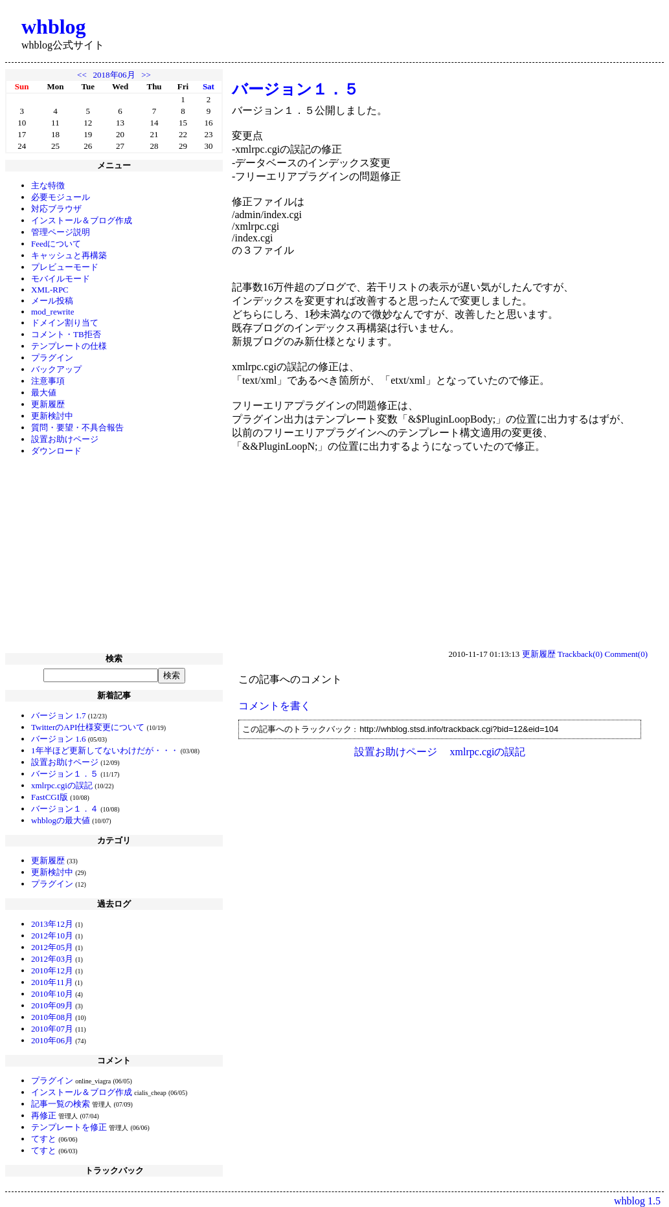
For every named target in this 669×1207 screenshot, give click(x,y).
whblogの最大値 (60, 820)
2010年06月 (52, 1040)
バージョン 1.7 (58, 715)
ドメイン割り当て (64, 322)
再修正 (43, 1115)
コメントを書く (274, 705)
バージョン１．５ (64, 774)
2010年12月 (52, 970)
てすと (43, 1139)
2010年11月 (52, 982)
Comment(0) (626, 654)
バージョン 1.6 (58, 739)
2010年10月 (52, 994)
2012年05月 (52, 947)
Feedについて (56, 244)
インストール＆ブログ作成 (81, 220)
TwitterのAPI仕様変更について (87, 727)
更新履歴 (48, 404)
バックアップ (56, 369)
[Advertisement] (114, 556)
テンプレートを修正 (69, 1127)
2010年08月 (52, 1017)
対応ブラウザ (56, 209)
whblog (53, 26)
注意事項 (48, 381)
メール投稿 (52, 300)
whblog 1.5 (637, 1200)
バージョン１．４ (64, 809)
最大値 (43, 392)
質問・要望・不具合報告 (77, 427)
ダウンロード (56, 451)
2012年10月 (52, 935)
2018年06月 (114, 75)
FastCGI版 (49, 797)
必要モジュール (60, 197)
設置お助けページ (64, 439)
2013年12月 (52, 924)
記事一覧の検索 (60, 1104)
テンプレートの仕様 (69, 346)
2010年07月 (52, 1029)
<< (82, 75)
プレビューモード (64, 267)
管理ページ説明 (60, 232)
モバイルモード (60, 278)
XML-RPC (50, 289)
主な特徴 (48, 185)
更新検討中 (52, 416)
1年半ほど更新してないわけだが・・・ (105, 750)
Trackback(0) (580, 654)
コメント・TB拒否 (66, 334)
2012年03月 (52, 959)
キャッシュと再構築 (69, 255)
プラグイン (52, 357)
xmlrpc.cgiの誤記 (62, 785)
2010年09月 (52, 1005)
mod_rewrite (52, 311)
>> (146, 75)
